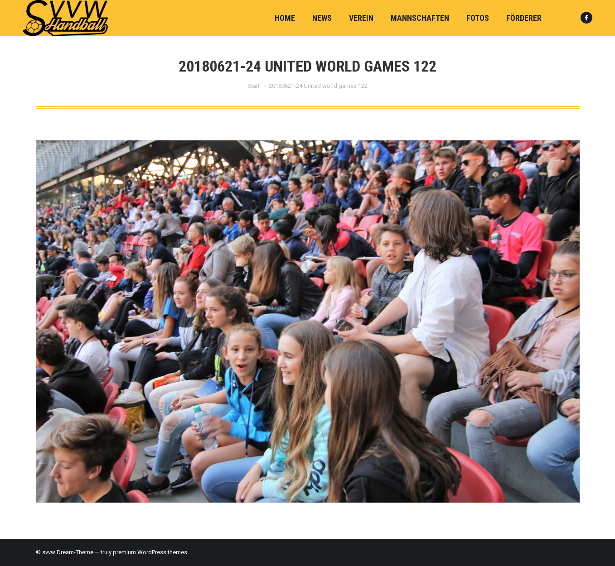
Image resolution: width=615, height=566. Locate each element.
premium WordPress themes (150, 552)
